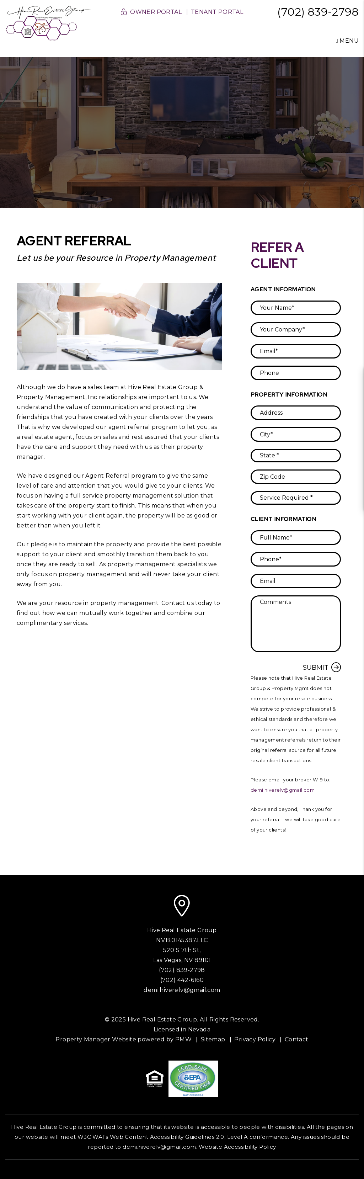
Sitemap (213, 1039)
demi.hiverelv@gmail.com (283, 790)
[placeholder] (296, 308)
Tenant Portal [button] (217, 12)
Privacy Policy (254, 1039)
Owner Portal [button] (156, 12)
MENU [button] (347, 40)
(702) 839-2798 (318, 11)
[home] (48, 22)
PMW (183, 1039)
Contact (297, 1039)
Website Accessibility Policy (237, 1146)
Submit (315, 667)
